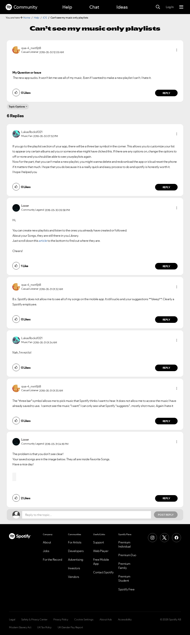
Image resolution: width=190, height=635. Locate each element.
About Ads (106, 619)
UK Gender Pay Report (70, 627)
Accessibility (125, 619)
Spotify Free (126, 589)
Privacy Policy (60, 619)
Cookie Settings (83, 619)
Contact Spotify (103, 572)
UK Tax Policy (44, 627)
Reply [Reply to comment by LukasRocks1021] (166, 187)
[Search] (158, 7)
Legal (12, 619)
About (47, 542)
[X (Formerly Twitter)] (164, 537)
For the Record (52, 559)
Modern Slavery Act (20, 627)
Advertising (75, 559)
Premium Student (124, 578)
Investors (74, 568)
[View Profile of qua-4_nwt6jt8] (31, 48)
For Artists (74, 542)
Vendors (73, 577)
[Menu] (181, 7)
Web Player (100, 551)
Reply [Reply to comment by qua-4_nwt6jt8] (166, 93)
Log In (169, 7)
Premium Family (124, 566)
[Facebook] (176, 537)
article (43, 241)
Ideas (122, 7)
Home (26, 17)
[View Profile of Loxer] (25, 206)
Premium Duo (127, 555)
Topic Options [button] (17, 106)
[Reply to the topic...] (86, 515)
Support (98, 542)
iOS (45, 17)
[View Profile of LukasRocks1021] (31, 132)
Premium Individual (124, 544)
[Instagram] (152, 537)
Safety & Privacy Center (34, 619)
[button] (176, 50)
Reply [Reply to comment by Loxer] (166, 266)
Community (21, 7)
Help (67, 7)
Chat (94, 7)
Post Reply (166, 515)
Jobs (46, 551)
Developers (76, 551)
